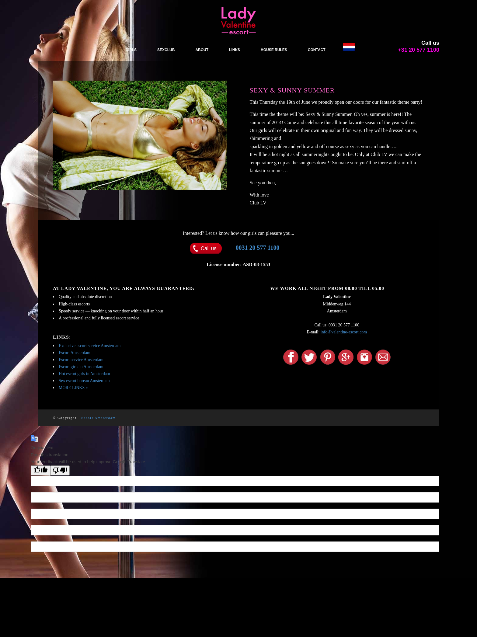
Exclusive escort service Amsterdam (89, 345)
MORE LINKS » (73, 387)
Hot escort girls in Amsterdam (84, 373)
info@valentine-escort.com (344, 332)
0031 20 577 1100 (258, 247)
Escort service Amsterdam (81, 359)
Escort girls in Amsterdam (81, 366)
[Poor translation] (60, 470)
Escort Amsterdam (74, 352)
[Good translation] (40, 470)
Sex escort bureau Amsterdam (84, 380)
